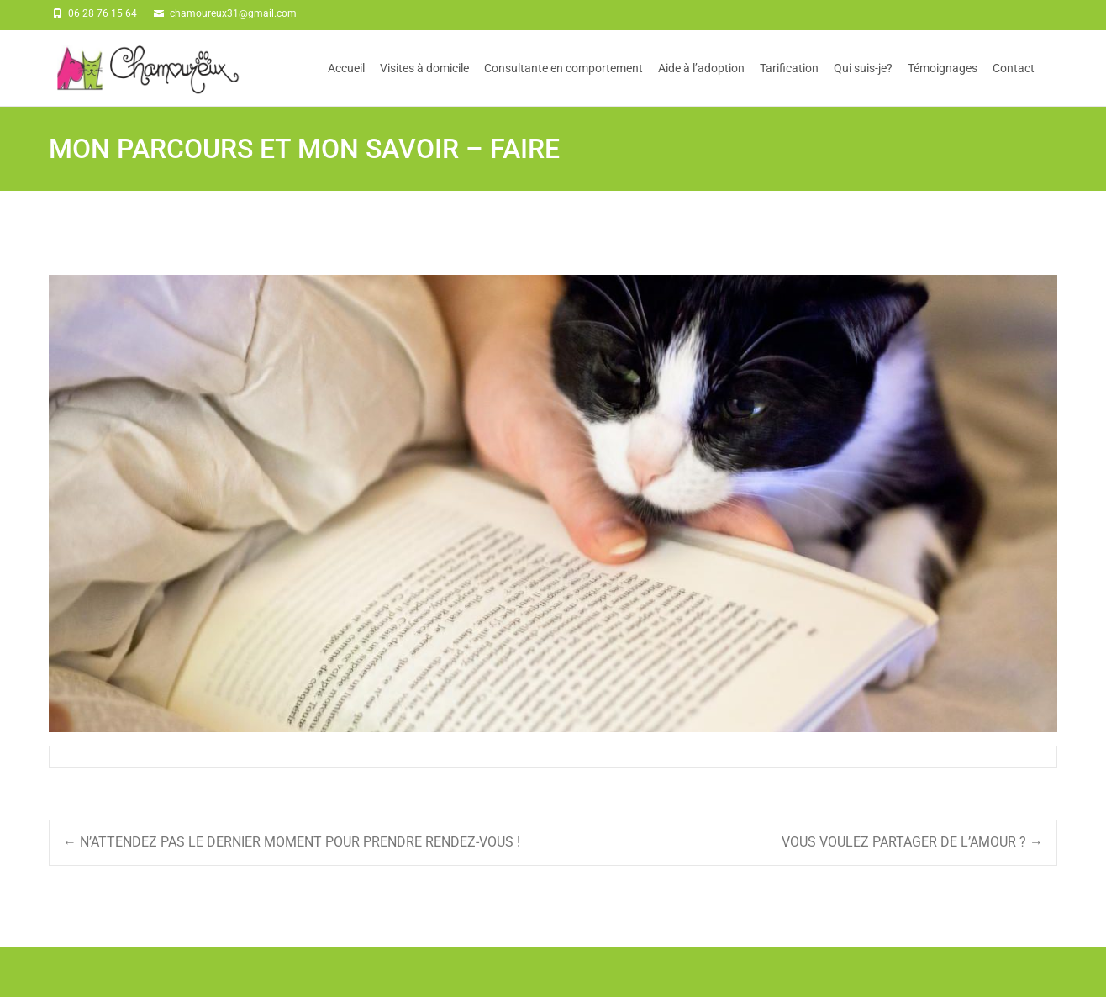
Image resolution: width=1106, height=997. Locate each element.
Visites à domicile (424, 83)
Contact (1014, 83)
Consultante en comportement (563, 83)
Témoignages (942, 83)
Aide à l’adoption (701, 83)
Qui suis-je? (863, 83)
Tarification (789, 83)
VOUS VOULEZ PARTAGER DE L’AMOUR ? (912, 842)
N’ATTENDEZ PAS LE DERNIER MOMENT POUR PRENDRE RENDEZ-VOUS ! (291, 842)
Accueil (346, 83)
